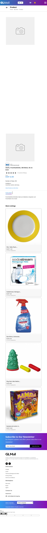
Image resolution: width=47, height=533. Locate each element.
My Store (16, 9)
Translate (23, 504)
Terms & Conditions (10, 477)
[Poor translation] (5, 514)
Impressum (8, 493)
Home (11, 9)
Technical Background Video (12, 473)
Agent (7, 487)
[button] (20, 3)
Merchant (8, 483)
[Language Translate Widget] (25, 502)
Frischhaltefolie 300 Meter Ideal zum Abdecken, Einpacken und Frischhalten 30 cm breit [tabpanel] (21, 197)
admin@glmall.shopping (14, 496)
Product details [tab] (9, 192)
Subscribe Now (35, 446)
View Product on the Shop (12, 188)
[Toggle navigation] (45, 2)
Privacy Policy (9, 475)
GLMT (7, 471)
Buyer (7, 485)
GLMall (7, 469)
